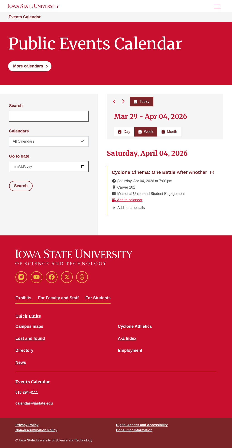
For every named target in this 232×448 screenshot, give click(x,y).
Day (124, 132)
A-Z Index (127, 338)
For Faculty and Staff (58, 298)
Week (145, 132)
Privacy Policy (27, 425)
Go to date (19, 156)
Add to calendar (127, 200)
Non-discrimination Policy (36, 430)
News (20, 362)
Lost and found (30, 338)
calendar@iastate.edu (34, 403)
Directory (24, 350)
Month (169, 132)
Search (16, 105)
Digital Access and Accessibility (142, 425)
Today (141, 101)
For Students (98, 298)
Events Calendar (25, 17)
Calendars (19, 131)
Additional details (131, 208)
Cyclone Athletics (135, 326)
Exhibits (23, 298)
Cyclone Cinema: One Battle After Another (163, 172)
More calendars (28, 66)
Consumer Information (134, 430)
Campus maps (29, 326)
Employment (130, 350)
